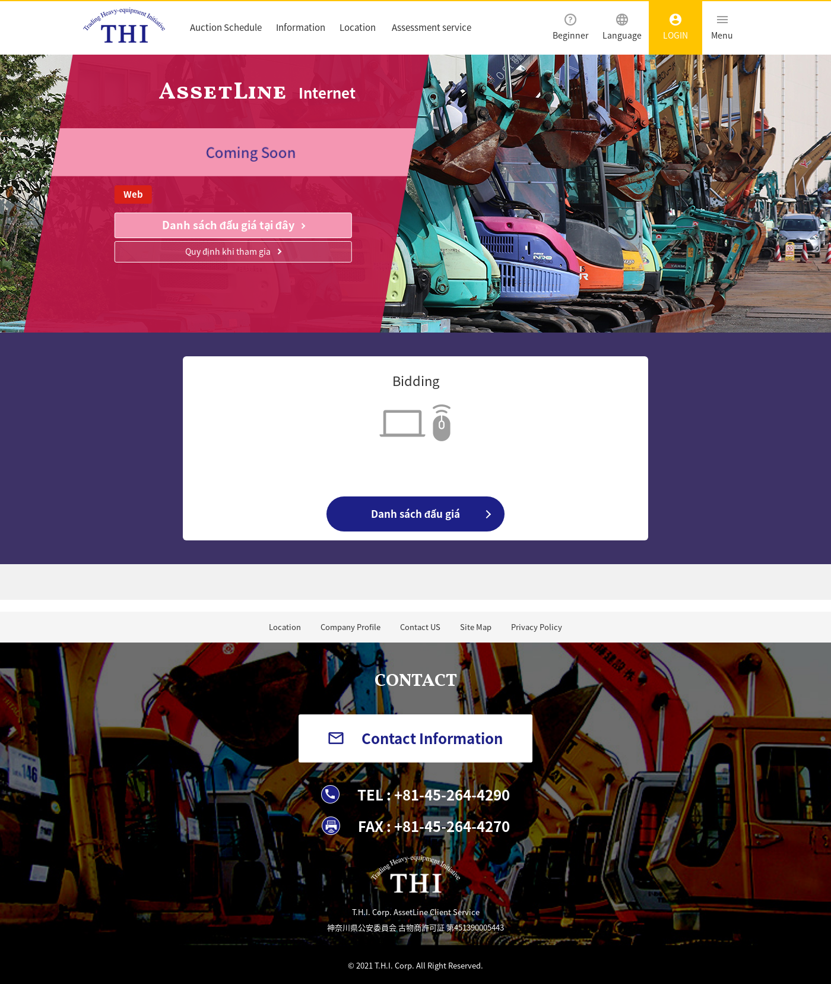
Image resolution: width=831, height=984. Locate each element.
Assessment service (431, 27)
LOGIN (675, 27)
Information (300, 27)
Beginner (570, 27)
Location (358, 27)
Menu (722, 27)
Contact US (420, 626)
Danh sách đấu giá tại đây (228, 225)
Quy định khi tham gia (228, 251)
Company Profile (350, 626)
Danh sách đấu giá (415, 513)
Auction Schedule (226, 27)
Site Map (475, 626)
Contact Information (432, 738)
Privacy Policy (536, 626)
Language (622, 27)
